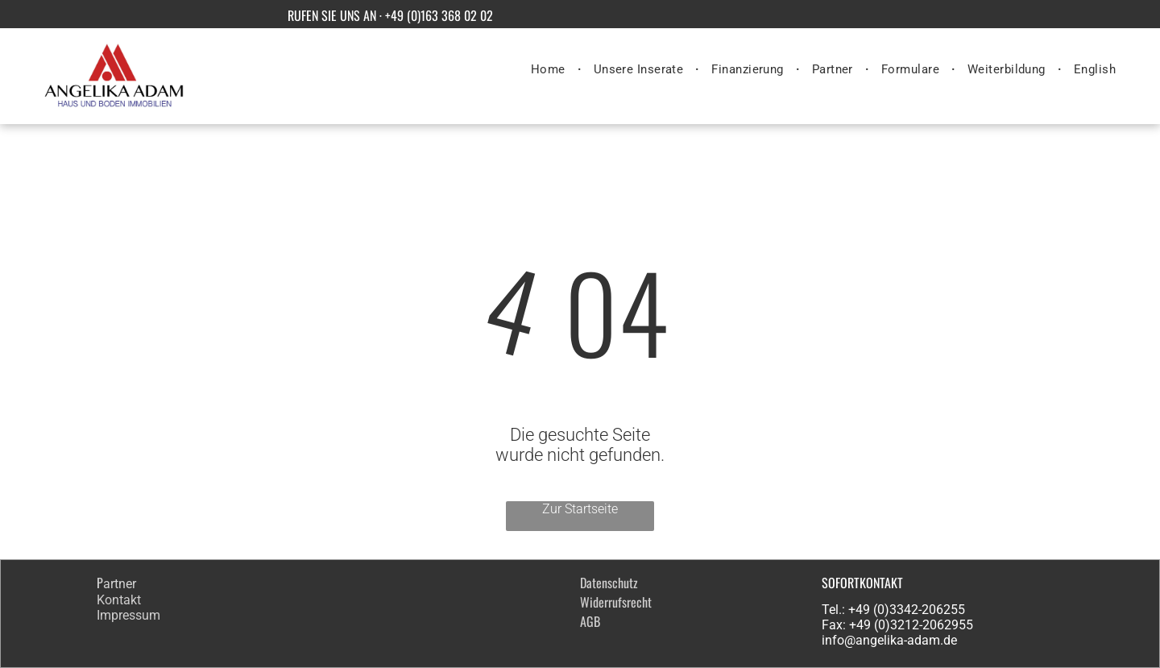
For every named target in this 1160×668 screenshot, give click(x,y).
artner (119, 583)
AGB (590, 621)
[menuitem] (550, 69)
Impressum (128, 615)
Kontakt (119, 600)
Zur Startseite (580, 509)
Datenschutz (609, 582)
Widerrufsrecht (616, 602)
